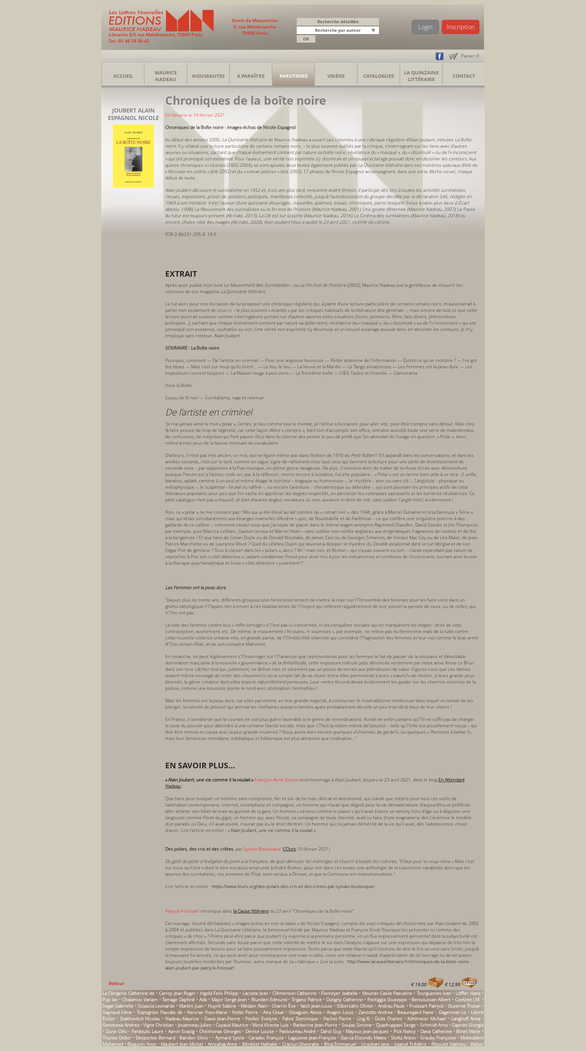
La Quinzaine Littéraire (421, 76)
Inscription (461, 27)
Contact (464, 76)
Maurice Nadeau (166, 76)
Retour (116, 983)
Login (425, 27)
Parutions (294, 76)
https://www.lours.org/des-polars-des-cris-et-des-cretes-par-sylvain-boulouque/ (293, 886)
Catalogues (378, 76)
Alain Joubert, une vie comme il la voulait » (273, 830)
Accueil (123, 76)
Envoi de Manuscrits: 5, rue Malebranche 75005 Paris (255, 26)
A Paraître (251, 76)
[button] (374, 31)
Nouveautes (208, 76)
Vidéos (336, 76)
